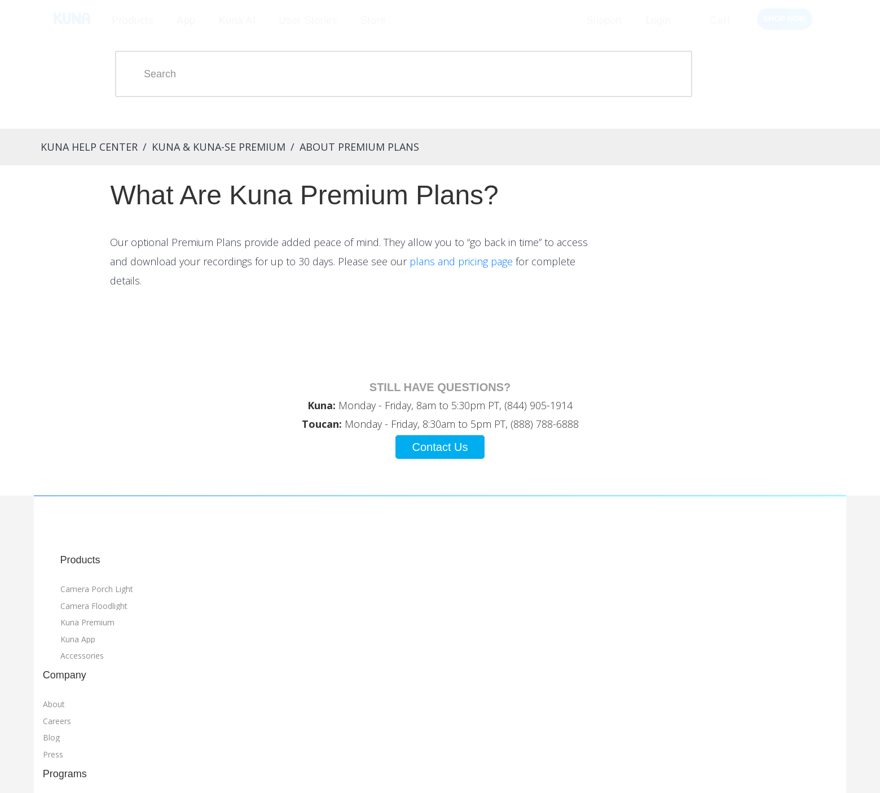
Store (373, 20)
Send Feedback (383, 772)
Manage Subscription (310, 772)
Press (196, 668)
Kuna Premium (81, 651)
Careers (200, 635)
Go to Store (521, 596)
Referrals (304, 618)
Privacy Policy (668, 683)
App (186, 20)
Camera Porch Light (90, 618)
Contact (403, 651)
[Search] (429, 74)
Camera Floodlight (87, 635)
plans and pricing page (626, 276)
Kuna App (71, 668)
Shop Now (785, 18)
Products (132, 20)
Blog (194, 651)
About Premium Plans (352, 147)
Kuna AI (237, 20)
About (197, 618)
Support (604, 20)
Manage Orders (237, 772)
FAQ (397, 635)
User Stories (308, 20)
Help (397, 618)
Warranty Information (682, 700)
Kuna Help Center (82, 147)
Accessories (75, 685)
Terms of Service (674, 666)
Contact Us (440, 476)
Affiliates (303, 635)
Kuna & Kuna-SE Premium (212, 147)
